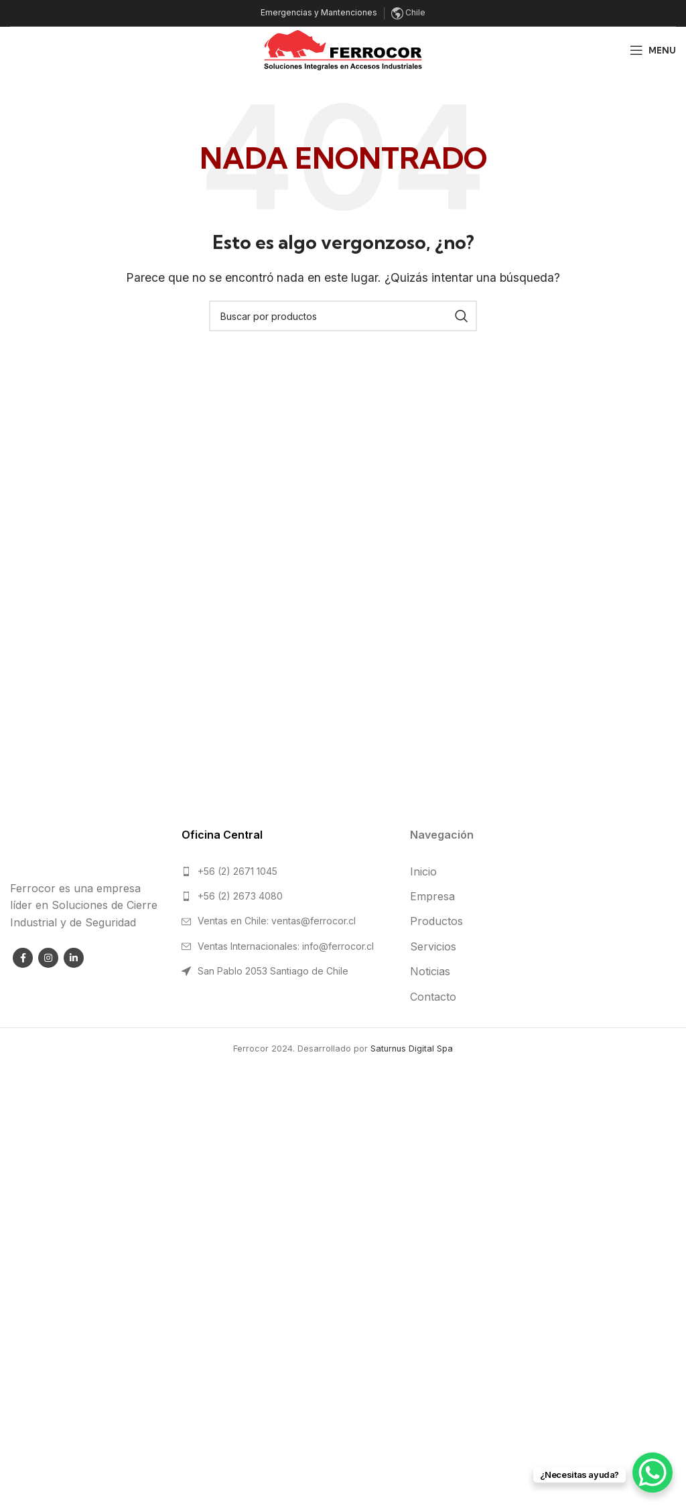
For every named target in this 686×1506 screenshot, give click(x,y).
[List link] (286, 871)
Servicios (433, 946)
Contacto (433, 996)
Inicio (423, 871)
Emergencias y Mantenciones (319, 12)
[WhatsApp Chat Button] (652, 1472)
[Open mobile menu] (653, 50)
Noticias (430, 971)
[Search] (343, 316)
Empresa (432, 896)
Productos (436, 921)
